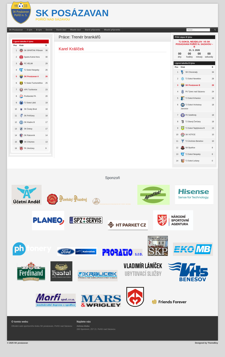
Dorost (49, 30)
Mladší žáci (75, 30)
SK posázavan (72, 13)
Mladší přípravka (112, 30)
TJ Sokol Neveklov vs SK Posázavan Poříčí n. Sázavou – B (194, 44)
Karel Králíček (71, 49)
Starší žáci (61, 30)
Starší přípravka (92, 30)
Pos (15, 45)
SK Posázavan (16, 30)
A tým (29, 30)
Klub (21, 45)
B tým (39, 30)
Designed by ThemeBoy (206, 343)
